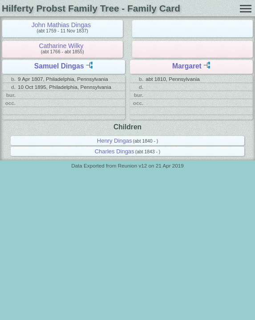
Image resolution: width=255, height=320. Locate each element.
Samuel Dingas (59, 66)
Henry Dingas (114, 140)
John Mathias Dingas (61, 24)
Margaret (187, 66)
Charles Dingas (114, 151)
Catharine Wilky (61, 45)
